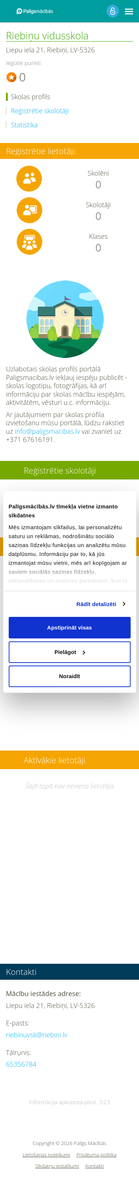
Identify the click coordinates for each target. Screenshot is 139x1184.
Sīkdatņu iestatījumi (57, 1166)
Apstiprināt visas (69, 627)
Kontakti (94, 1166)
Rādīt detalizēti (96, 604)
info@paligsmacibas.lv (47, 431)
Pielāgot (69, 652)
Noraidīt (69, 676)
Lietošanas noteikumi (46, 1155)
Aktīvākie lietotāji (54, 760)
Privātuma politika (96, 1155)
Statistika (24, 125)
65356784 (21, 1064)
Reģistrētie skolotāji (40, 111)
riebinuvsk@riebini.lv (36, 1034)
